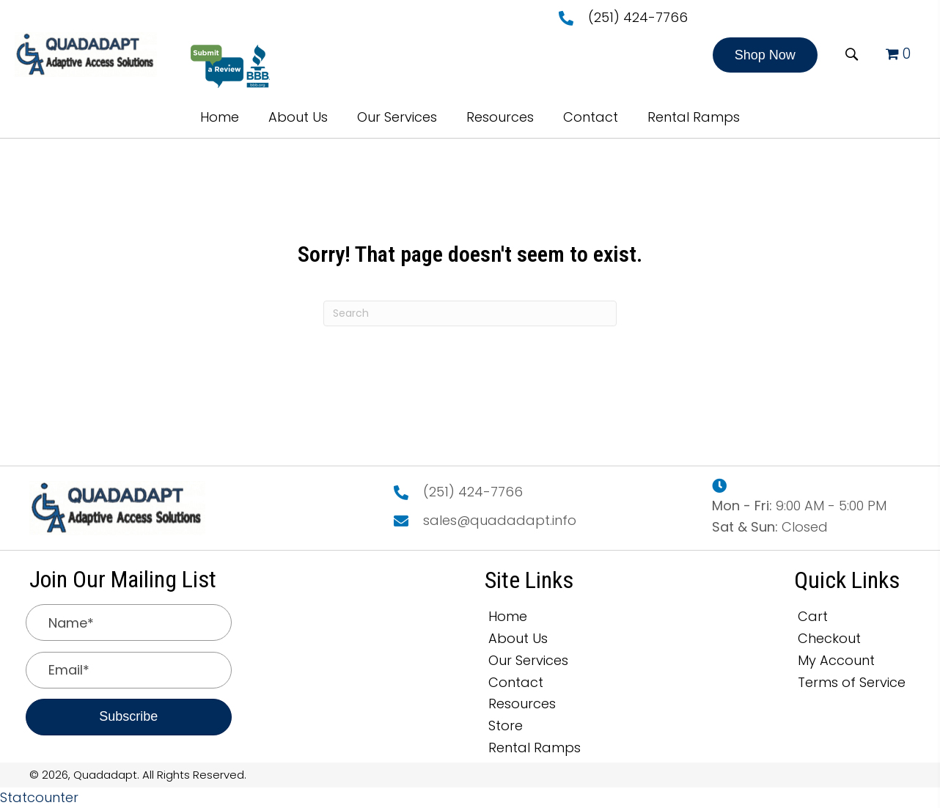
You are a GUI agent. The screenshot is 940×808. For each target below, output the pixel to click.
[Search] (470, 313)
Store (505, 725)
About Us (518, 638)
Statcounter (39, 797)
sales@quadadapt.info (499, 520)
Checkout (829, 638)
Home (507, 616)
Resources (522, 703)
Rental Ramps (534, 747)
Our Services (528, 660)
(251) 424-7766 (638, 17)
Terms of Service (852, 682)
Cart (813, 616)
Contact (515, 682)
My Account (836, 660)
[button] (765, 55)
